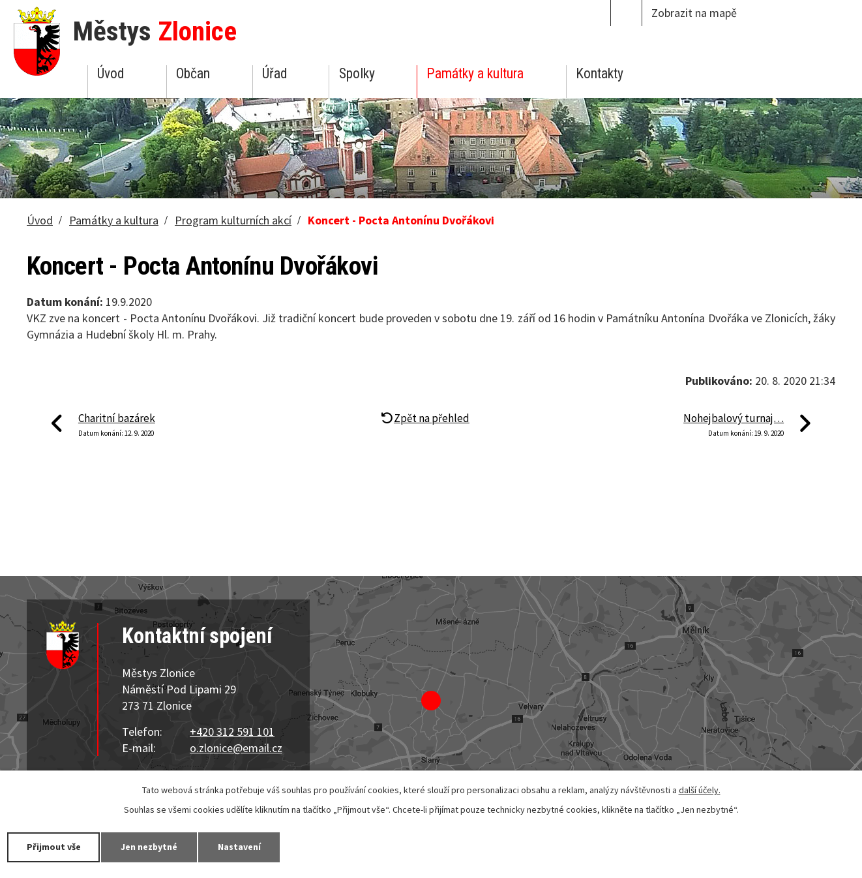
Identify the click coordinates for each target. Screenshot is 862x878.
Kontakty (599, 73)
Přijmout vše (54, 847)
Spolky (357, 73)
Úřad (274, 73)
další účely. (700, 790)
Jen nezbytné (150, 847)
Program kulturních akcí (233, 220)
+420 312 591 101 (232, 731)
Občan (193, 73)
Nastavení (240, 847)
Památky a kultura (475, 73)
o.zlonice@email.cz (236, 747)
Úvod (110, 73)
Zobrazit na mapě (694, 12)
